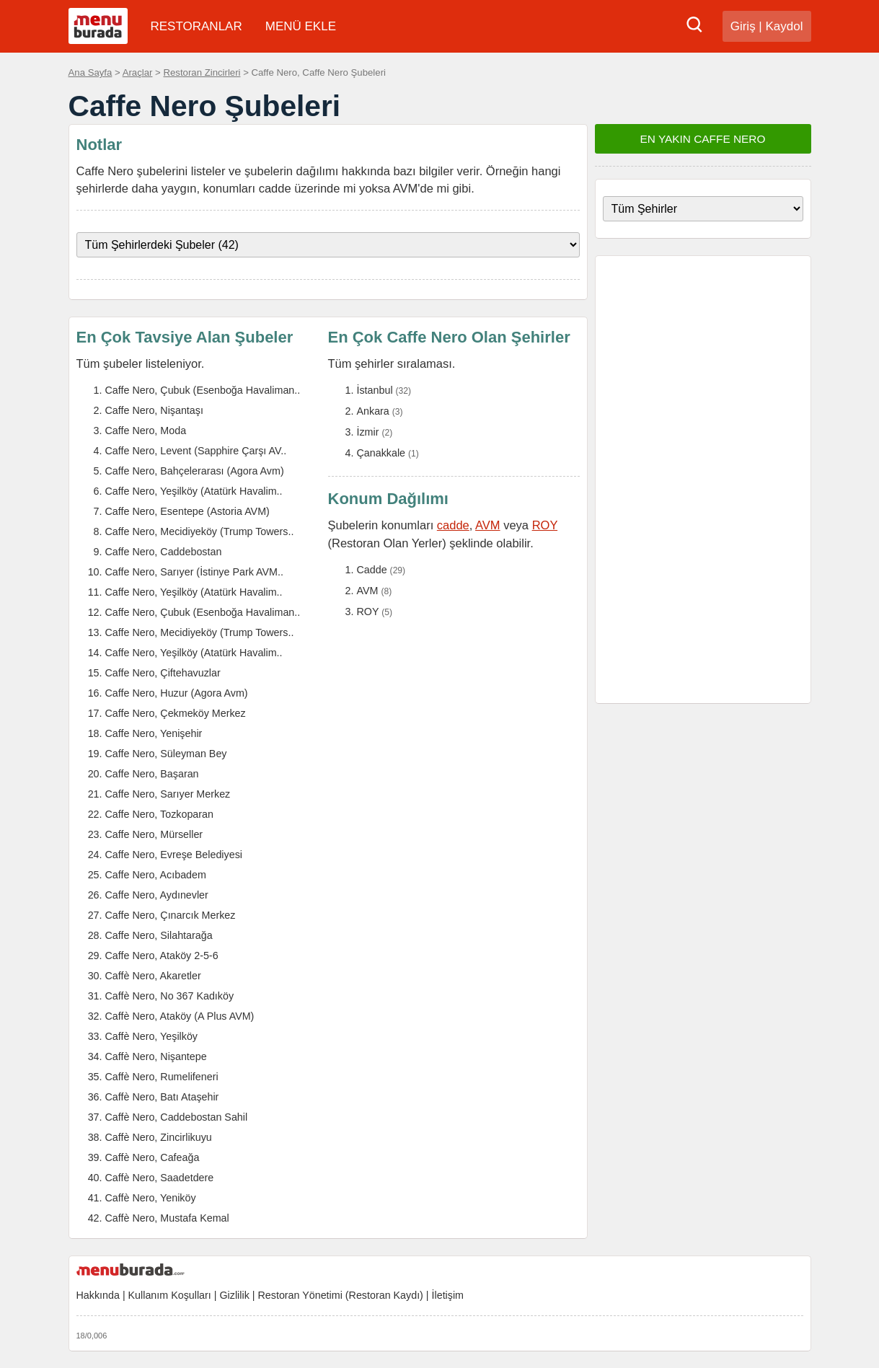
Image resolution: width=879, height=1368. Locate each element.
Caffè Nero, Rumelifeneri (161, 1076)
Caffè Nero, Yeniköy (150, 1198)
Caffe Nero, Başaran (152, 774)
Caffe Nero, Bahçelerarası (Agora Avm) (194, 471)
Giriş (743, 26)
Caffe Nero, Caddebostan (163, 551)
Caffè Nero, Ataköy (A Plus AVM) (180, 1016)
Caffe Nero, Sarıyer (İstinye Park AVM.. (194, 572)
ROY (544, 524)
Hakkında (98, 1295)
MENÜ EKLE (300, 26)
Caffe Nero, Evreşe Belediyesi (173, 854)
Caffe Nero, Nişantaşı (154, 410)
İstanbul (375, 390)
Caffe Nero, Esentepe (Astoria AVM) (187, 511)
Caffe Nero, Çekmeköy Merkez (175, 713)
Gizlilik (234, 1295)
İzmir (368, 432)
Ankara (373, 411)
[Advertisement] (703, 479)
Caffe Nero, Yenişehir (154, 733)
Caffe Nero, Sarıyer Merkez (168, 794)
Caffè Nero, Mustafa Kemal (167, 1218)
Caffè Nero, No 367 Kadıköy (169, 996)
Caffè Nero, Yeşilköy (151, 1036)
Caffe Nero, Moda (146, 430)
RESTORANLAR (196, 26)
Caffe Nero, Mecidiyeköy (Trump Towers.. (199, 531)
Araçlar (138, 72)
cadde (453, 524)
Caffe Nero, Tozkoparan (159, 814)
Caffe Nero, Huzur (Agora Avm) (176, 693)
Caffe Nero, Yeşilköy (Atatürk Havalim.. (194, 491)
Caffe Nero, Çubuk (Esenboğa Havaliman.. (203, 390)
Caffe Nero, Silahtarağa (159, 935)
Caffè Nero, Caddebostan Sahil (176, 1117)
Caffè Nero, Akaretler (153, 975)
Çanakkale (381, 453)
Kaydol (784, 26)
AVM (487, 524)
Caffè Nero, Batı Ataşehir (162, 1097)
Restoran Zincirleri (201, 72)
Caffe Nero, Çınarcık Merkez (170, 915)
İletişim (448, 1295)
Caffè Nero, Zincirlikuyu (158, 1137)
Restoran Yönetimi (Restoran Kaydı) (340, 1295)
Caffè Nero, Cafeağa (152, 1157)
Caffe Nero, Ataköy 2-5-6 (161, 955)
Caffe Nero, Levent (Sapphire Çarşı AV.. (196, 450)
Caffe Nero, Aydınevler (156, 895)
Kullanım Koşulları (169, 1295)
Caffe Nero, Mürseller (154, 834)
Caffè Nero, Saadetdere (159, 1177)
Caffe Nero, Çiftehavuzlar (163, 673)
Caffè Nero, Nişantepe (156, 1056)
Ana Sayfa (90, 72)
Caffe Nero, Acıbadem (155, 875)
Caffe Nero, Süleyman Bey (166, 753)
